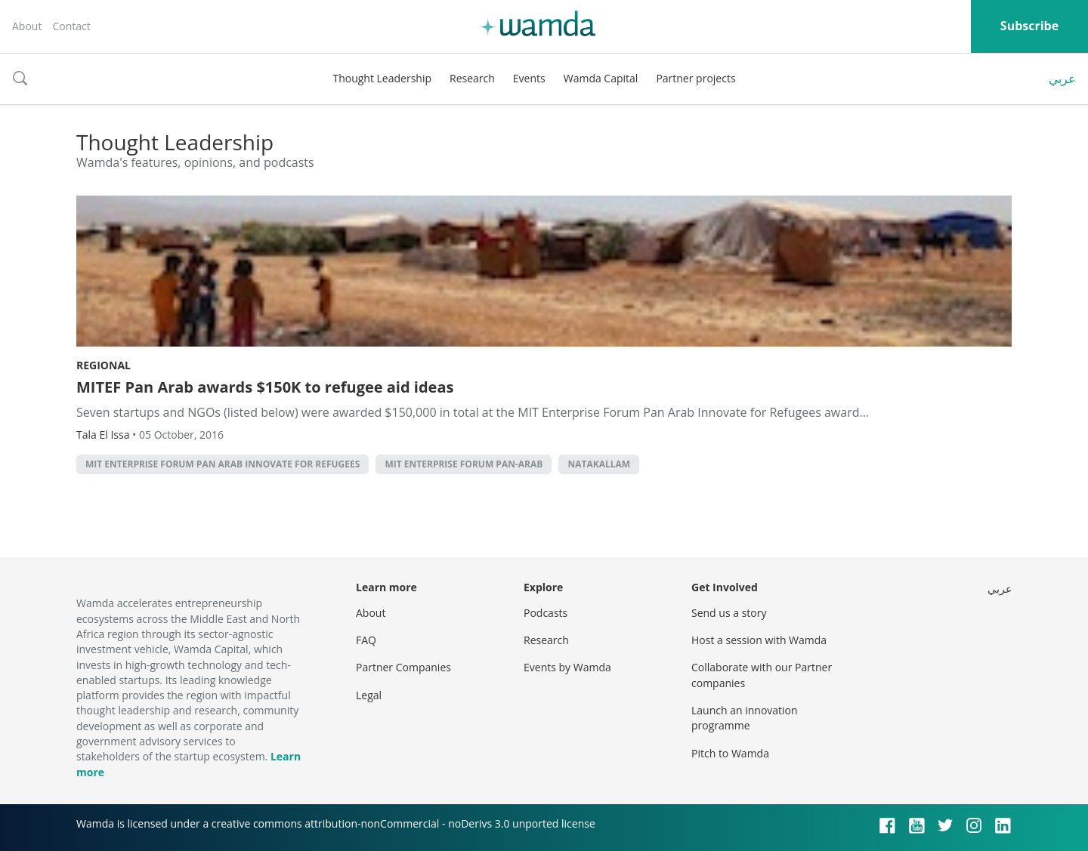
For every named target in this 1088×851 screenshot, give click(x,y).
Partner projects (695, 78)
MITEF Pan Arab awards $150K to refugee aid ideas (264, 387)
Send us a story (728, 613)
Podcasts (545, 613)
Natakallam (598, 464)
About (27, 26)
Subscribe (1029, 25)
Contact (71, 26)
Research (472, 78)
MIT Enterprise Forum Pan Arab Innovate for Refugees (222, 464)
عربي (1062, 78)
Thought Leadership (381, 78)
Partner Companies (403, 667)
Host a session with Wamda (759, 640)
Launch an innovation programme (744, 717)
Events (529, 78)
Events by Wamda (567, 667)
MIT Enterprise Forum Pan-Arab (463, 464)
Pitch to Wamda (730, 753)
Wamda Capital (601, 78)
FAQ (366, 640)
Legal (369, 695)
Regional (103, 365)
